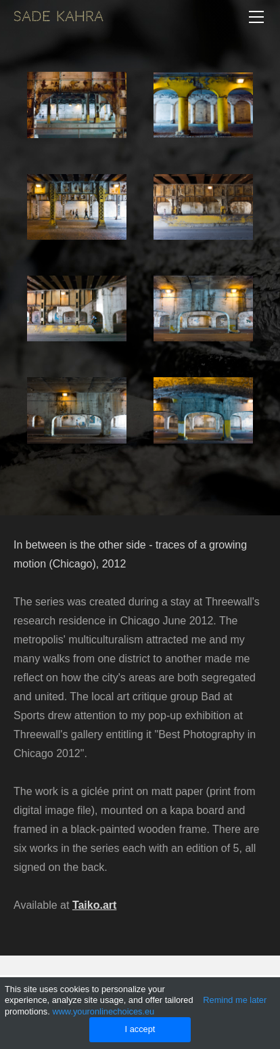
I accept (140, 1029)
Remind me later (234, 1000)
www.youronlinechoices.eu (103, 1011)
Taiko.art (94, 905)
